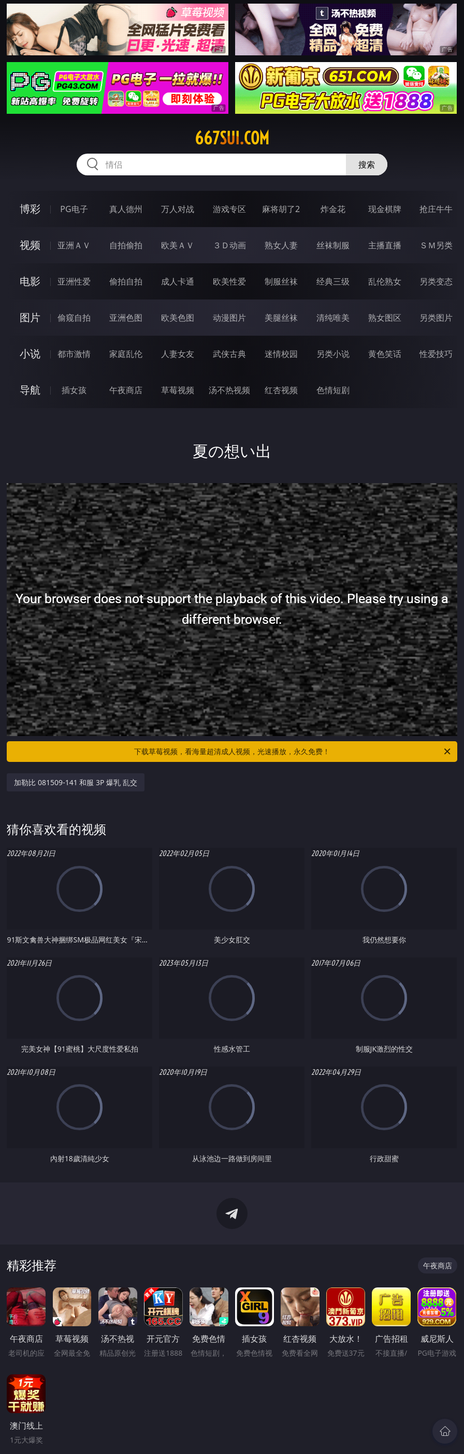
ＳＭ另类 (436, 245)
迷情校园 (281, 353)
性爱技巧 (436, 353)
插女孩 (74, 390)
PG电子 (74, 209)
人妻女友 (177, 353)
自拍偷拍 (125, 245)
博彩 (30, 209)
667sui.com (232, 138)
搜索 (366, 164)
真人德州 (125, 209)
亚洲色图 (125, 317)
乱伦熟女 (384, 281)
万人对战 (177, 209)
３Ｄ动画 (229, 245)
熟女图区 (384, 317)
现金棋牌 (384, 209)
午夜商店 (125, 390)
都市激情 (74, 353)
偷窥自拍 (74, 317)
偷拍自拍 (125, 281)
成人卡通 (177, 281)
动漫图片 (229, 317)
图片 (30, 317)
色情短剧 (333, 390)
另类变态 (436, 281)
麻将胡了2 (281, 209)
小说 (30, 354)
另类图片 (436, 317)
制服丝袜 (281, 281)
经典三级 (333, 281)
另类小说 (333, 353)
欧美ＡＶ (177, 245)
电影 (30, 281)
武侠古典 (229, 353)
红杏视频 (281, 390)
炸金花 (333, 209)
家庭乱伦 (125, 353)
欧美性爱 (229, 281)
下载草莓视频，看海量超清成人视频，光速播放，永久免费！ (293, 751)
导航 (30, 390)
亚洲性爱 (74, 281)
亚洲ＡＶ (74, 245)
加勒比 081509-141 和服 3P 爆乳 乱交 (75, 782)
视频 (30, 245)
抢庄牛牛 (436, 209)
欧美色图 (177, 317)
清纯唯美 (333, 317)
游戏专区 (229, 209)
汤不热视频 (229, 390)
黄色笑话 (384, 353)
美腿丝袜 (281, 317)
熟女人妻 (281, 245)
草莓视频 (177, 390)
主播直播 (384, 245)
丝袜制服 (333, 245)
